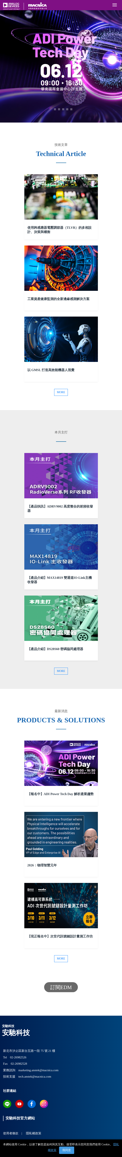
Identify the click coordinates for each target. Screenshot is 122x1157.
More (61, 392)
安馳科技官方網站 (20, 1118)
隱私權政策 (33, 1133)
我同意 (66, 1150)
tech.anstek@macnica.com (34, 1076)
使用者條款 (10, 1133)
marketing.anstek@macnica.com (38, 1070)
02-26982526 (18, 1057)
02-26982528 (19, 1063)
